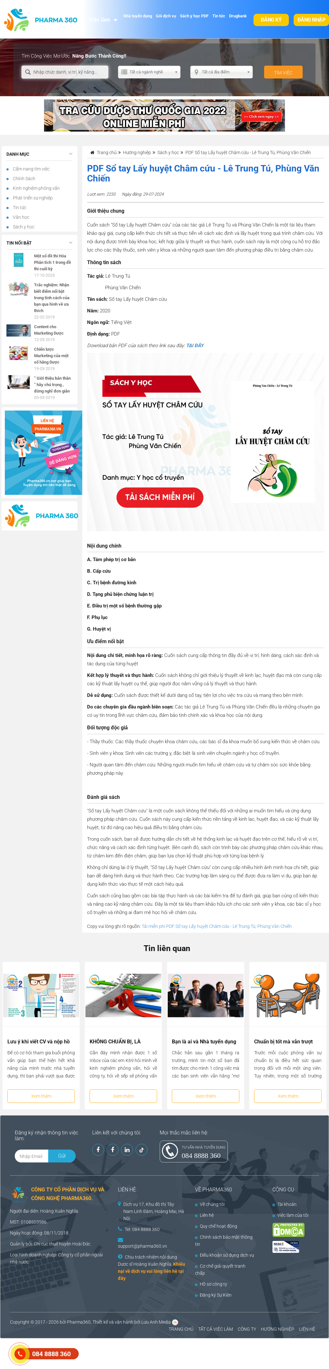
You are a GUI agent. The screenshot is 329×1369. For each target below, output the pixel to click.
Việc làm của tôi (290, 1215)
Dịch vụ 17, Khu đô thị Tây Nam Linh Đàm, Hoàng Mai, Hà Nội (153, 1211)
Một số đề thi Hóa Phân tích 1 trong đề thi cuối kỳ (52, 262)
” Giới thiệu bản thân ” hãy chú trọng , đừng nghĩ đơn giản (52, 384)
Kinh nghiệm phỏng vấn (36, 188)
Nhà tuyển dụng (137, 16)
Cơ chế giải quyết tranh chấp (220, 1269)
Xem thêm (41, 1096)
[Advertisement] (117, 1352)
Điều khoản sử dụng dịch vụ (224, 1255)
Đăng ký (271, 20)
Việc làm (99, 19)
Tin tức (218, 16)
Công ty (66, 1254)
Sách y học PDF (194, 16)
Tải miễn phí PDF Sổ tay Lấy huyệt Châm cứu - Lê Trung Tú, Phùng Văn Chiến (217, 926)
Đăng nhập (311, 20)
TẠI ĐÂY (194, 345)
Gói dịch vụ (166, 16)
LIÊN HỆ (307, 1329)
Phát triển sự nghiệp (32, 197)
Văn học (20, 217)
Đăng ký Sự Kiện (213, 1295)
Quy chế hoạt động (216, 1226)
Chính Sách (23, 178)
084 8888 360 (201, 1156)
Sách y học (23, 226)
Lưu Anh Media (156, 1322)
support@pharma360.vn (142, 1246)
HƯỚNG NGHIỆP (277, 1329)
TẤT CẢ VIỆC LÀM (215, 1329)
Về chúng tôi (210, 1204)
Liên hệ (204, 1215)
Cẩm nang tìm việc (30, 168)
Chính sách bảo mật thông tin (224, 1241)
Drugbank (238, 16)
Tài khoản (284, 1204)
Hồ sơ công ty (211, 1284)
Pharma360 (79, 1322)
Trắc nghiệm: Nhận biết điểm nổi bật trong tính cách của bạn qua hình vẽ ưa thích (51, 297)
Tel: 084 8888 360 (142, 1229)
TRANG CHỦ (181, 1329)
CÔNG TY (247, 1329)
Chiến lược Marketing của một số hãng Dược (51, 356)
